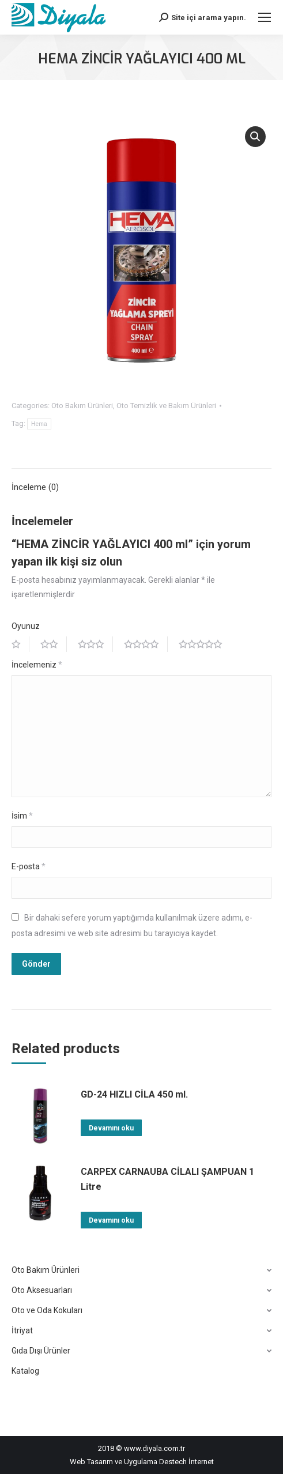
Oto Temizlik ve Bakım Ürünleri (166, 405)
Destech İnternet (186, 1461)
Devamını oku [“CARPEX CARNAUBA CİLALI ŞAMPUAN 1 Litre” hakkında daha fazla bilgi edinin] (111, 1220)
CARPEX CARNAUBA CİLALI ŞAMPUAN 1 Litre (167, 1179)
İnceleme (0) (35, 487)
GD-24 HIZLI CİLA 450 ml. (134, 1094)
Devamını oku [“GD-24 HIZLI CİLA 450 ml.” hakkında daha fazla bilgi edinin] (111, 1128)
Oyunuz (26, 626)
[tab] (141, 481)
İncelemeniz (37, 664)
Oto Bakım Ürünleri (82, 405)
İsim (22, 815)
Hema (39, 424)
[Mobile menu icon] (264, 17)
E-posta (29, 866)
